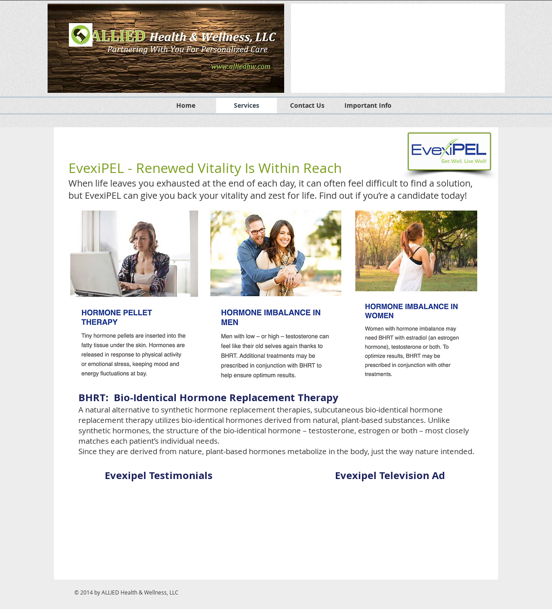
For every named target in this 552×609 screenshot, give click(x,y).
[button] (398, 48)
